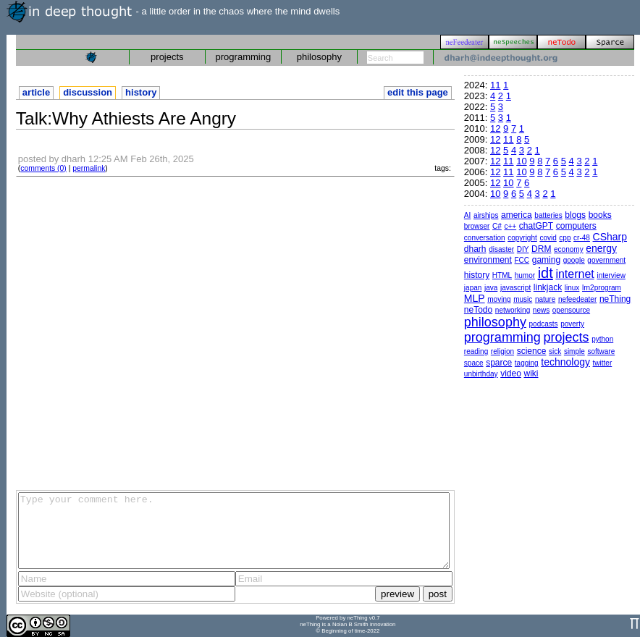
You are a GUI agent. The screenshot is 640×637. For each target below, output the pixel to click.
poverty (572, 324)
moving (498, 299)
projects (167, 56)
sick (555, 351)
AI (467, 215)
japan (472, 288)
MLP (474, 298)
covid (547, 238)
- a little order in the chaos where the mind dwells (173, 11)
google (574, 260)
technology (565, 362)
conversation (484, 238)
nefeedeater (577, 299)
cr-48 (581, 238)
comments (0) (43, 168)
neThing (615, 299)
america (516, 215)
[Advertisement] (145, 332)
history (140, 92)
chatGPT (536, 226)
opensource (571, 310)
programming (243, 56)
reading (476, 351)
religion (502, 351)
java (490, 288)
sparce (499, 363)
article (36, 92)
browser (477, 226)
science (532, 351)
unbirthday (481, 374)
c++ (510, 226)
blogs (575, 215)
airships (485, 215)
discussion (87, 92)
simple (574, 351)
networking (512, 310)
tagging (527, 363)
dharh (475, 249)
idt (545, 273)
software (601, 351)
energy (601, 248)
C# (497, 226)
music (522, 299)
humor (525, 275)
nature (545, 299)
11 (495, 85)
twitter (602, 363)
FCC (522, 260)
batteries (548, 215)
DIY (523, 249)
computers (576, 226)
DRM (541, 249)
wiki (530, 373)
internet (574, 274)
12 (495, 128)
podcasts (543, 324)
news (541, 310)
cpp (564, 238)
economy (569, 249)
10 (521, 161)
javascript (515, 288)
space (474, 363)
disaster (501, 249)
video (510, 373)
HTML (502, 275)
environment (488, 260)
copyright (522, 238)
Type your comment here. (234, 530)
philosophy (319, 56)
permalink (88, 168)
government (606, 260)
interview (611, 275)
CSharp (610, 236)
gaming (546, 260)
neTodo (478, 310)
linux (572, 288)
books (600, 215)
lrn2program (601, 288)
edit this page (417, 92)
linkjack (548, 287)
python (602, 339)
